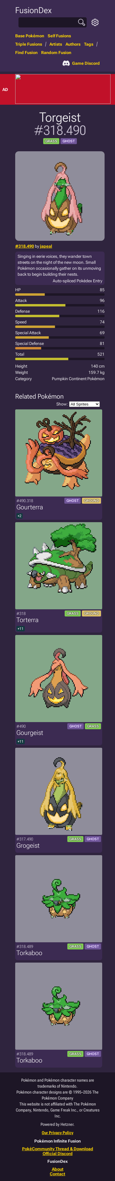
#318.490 (24, 246)
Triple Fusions (28, 44)
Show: (78, 404)
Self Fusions (59, 35)
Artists (55, 44)
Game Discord (81, 63)
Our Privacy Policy (57, 1132)
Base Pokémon (29, 35)
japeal (46, 246)
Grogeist (28, 845)
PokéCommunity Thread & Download (57, 1148)
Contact (57, 1173)
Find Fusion (26, 52)
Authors (73, 44)
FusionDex (33, 10)
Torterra (27, 620)
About (57, 1169)
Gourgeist (29, 732)
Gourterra (29, 507)
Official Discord (58, 1153)
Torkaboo (29, 953)
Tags (88, 44)
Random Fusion (56, 52)
